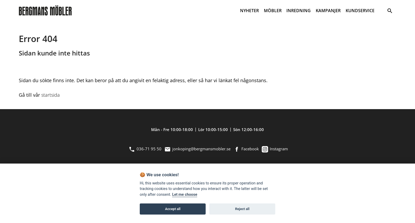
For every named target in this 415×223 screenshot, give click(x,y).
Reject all (242, 209)
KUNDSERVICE (360, 10)
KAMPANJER (328, 10)
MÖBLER (273, 10)
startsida (50, 95)
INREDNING (298, 10)
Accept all (173, 209)
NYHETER (249, 10)
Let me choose (184, 194)
